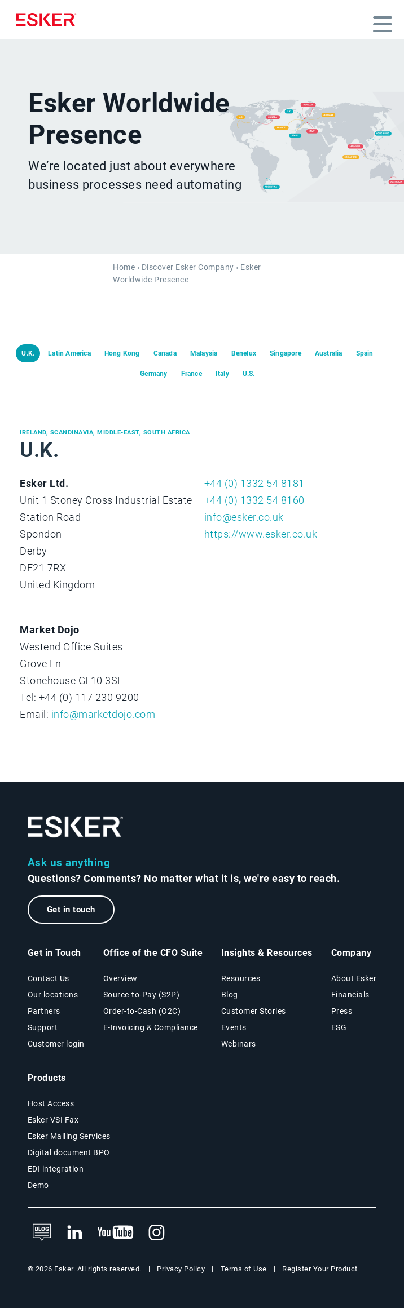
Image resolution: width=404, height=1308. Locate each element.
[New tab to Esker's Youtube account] (115, 1233)
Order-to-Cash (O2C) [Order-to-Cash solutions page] (142, 1011)
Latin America (69, 353)
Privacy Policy (181, 1269)
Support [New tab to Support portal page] (43, 1027)
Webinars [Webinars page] (238, 1043)
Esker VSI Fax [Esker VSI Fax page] (53, 1119)
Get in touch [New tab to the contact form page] (71, 909)
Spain (365, 353)
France (191, 374)
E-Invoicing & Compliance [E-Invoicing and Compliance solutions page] (150, 1027)
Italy (222, 374)
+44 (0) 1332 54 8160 (254, 500)
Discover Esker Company (188, 267)
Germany (153, 374)
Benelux (243, 353)
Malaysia (204, 353)
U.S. (249, 374)
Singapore (285, 353)
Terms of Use (244, 1269)
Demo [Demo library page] (38, 1185)
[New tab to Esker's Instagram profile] (157, 1233)
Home (124, 267)
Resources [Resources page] (241, 978)
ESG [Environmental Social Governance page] (339, 1027)
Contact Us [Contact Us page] (48, 978)
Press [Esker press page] (342, 1011)
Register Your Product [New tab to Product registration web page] (320, 1269)
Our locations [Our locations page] (53, 994)
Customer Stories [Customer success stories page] (253, 1011)
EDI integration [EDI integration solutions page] (56, 1168)
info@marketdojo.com (103, 714)
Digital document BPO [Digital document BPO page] (69, 1152)
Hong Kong (122, 353)
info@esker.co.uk (244, 517)
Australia (328, 353)
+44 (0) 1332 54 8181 (254, 483)
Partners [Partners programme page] (44, 1011)
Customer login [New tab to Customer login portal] (56, 1043)
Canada (165, 353)
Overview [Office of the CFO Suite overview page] (120, 978)
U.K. (27, 353)
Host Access (51, 1103)
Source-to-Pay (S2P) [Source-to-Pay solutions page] (141, 994)
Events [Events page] (234, 1027)
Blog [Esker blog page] (229, 994)
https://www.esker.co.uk (261, 534)
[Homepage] (49, 20)
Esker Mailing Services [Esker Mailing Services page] (69, 1136)
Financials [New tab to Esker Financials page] (350, 994)
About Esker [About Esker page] (354, 978)
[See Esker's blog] (42, 1233)
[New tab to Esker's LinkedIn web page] (74, 1233)
